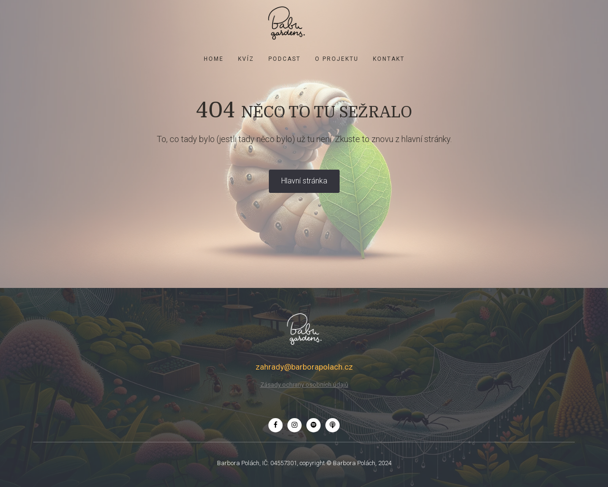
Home (214, 59)
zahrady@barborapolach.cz (304, 367)
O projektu (337, 59)
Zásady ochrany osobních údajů (304, 384)
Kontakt (389, 59)
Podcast (284, 59)
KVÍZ (246, 59)
